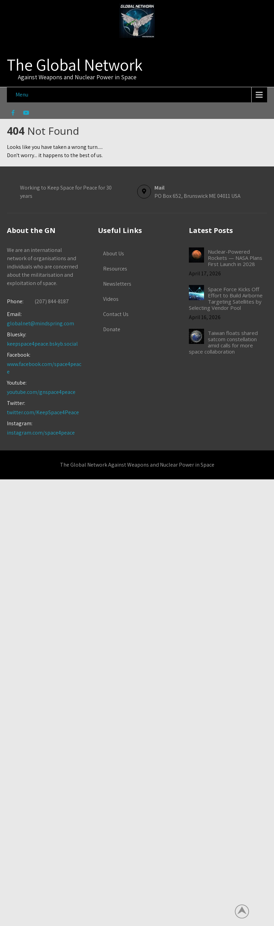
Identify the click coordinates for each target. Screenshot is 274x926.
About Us (113, 253)
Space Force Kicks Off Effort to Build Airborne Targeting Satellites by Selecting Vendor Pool (226, 298)
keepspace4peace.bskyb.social (42, 343)
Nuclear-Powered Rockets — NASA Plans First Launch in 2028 (235, 257)
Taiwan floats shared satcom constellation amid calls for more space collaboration (223, 342)
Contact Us (116, 314)
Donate (111, 329)
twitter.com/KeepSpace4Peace (43, 412)
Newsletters (117, 283)
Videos (111, 299)
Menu (22, 94)
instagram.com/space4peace (41, 432)
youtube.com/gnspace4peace (41, 392)
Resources (115, 268)
